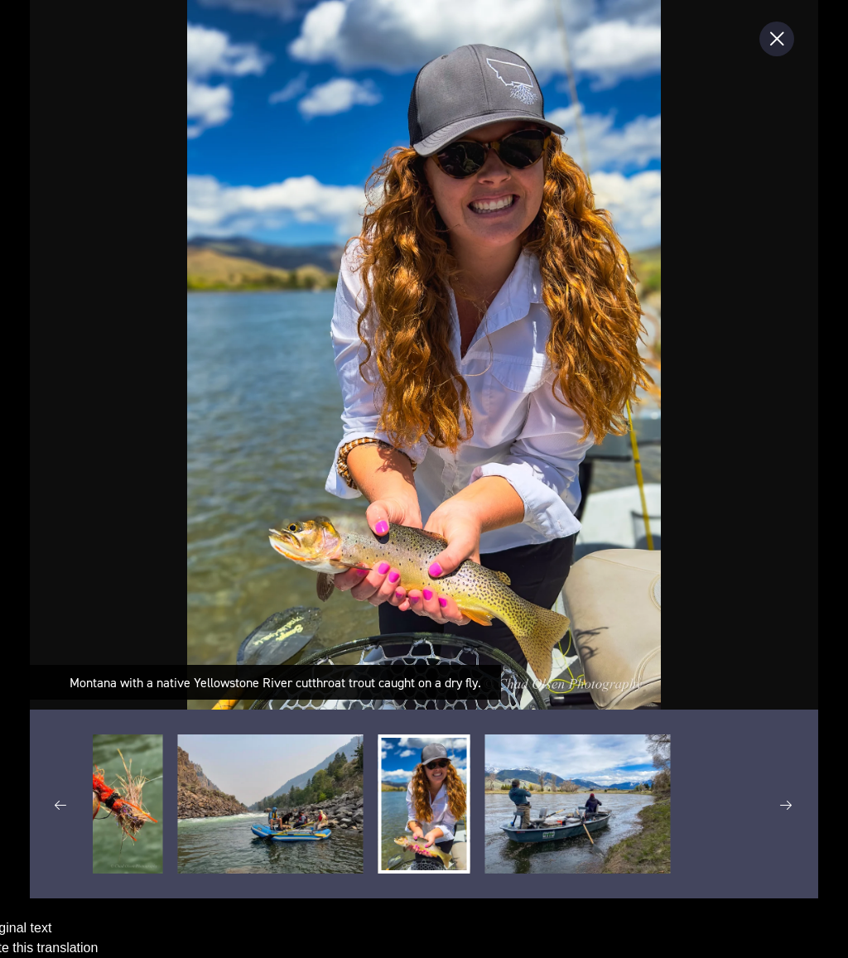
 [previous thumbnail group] (61, 805)
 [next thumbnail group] (786, 805)
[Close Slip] (776, 39)
